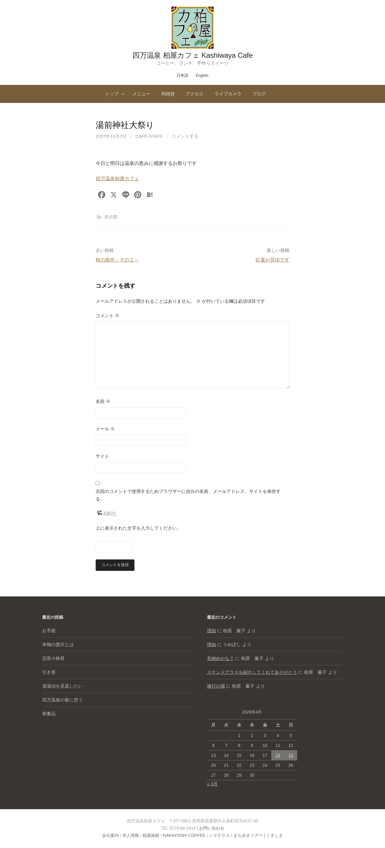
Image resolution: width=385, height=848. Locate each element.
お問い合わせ (211, 828)
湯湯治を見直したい (62, 686)
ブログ (259, 93)
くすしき (274, 835)
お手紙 (49, 630)
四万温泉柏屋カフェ (117, 178)
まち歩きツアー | (249, 835)
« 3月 (212, 784)
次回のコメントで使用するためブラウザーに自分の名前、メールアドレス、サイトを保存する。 (188, 495)
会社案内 (110, 835)
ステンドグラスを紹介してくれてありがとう (252, 672)
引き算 (49, 672)
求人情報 (130, 835)
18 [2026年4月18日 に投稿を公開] (278, 755)
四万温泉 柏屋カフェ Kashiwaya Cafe (192, 55)
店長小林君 (53, 658)
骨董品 (49, 713)
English (202, 75)
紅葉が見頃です (272, 259)
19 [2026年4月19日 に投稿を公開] (290, 755)
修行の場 (216, 686)
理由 (211, 630)
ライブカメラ (228, 93)
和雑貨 (168, 93)
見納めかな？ (220, 658)
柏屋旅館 (151, 835)
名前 (103, 401)
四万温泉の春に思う (62, 700)
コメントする (185, 136)
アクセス (195, 93)
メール (105, 428)
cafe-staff (149, 136)
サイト (102, 456)
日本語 (182, 75)
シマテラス (219, 835)
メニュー (141, 93)
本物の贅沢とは (58, 644)
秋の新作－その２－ (117, 259)
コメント (107, 315)
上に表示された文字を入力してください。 (138, 528)
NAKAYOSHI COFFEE (184, 835)
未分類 (111, 216)
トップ (112, 93)
